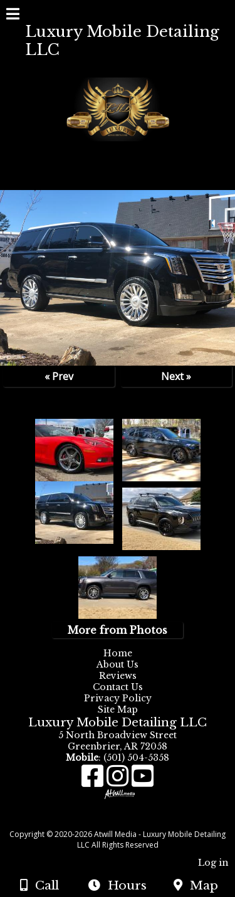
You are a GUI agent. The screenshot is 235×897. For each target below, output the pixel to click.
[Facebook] (94, 780)
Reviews (118, 675)
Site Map (118, 709)
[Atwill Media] (128, 820)
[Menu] (12, 16)
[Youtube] (143, 780)
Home (117, 653)
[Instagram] (119, 780)
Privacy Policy (121, 698)
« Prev (58, 376)
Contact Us (118, 687)
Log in (213, 862)
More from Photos (117, 630)
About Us (117, 664)
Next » (176, 376)
